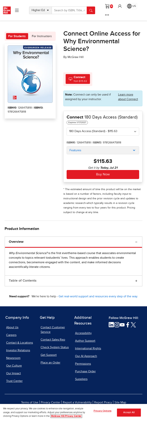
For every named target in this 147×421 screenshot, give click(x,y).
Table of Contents (23, 280)
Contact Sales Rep (53, 339)
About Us (12, 327)
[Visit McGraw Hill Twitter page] (133, 324)
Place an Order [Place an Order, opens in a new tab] (50, 362)
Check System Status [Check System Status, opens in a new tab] (55, 347)
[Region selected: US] (131, 6)
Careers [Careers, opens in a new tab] (11, 335)
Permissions (83, 363)
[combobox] (103, 132)
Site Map (120, 402)
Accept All (129, 413)
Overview (16, 242)
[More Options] (107, 15)
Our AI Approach (86, 356)
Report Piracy (103, 402)
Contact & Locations (19, 342)
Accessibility (83, 333)
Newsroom (13, 358)
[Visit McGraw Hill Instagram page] (116, 324)
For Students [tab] (17, 36)
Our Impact (13, 373)
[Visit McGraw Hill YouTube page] (122, 324)
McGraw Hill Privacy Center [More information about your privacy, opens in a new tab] (66, 417)
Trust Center (14, 381)
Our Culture (14, 365)
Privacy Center (50, 402)
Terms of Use (29, 402)
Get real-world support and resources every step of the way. (98, 296)
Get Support (49, 354)
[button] (120, 6)
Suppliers (81, 379)
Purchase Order (85, 371)
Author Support (85, 340)
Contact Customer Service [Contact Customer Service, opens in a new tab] (53, 330)
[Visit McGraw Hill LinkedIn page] (111, 324)
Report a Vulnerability (77, 402)
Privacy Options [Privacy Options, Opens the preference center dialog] (102, 412)
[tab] (78, 79)
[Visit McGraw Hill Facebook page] (127, 324)
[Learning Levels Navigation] (17, 10)
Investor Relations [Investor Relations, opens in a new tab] (18, 350)
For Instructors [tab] (42, 36)
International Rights (88, 348)
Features (75, 150)
